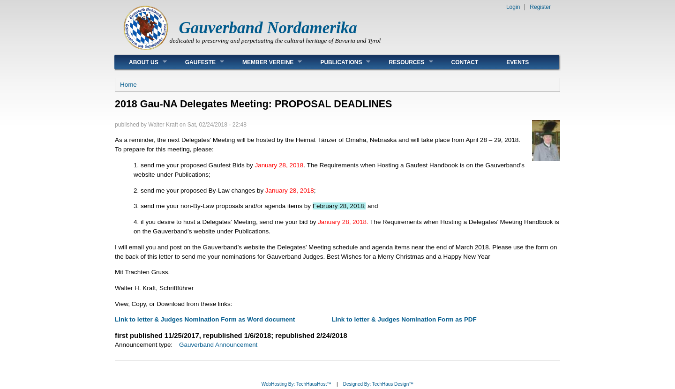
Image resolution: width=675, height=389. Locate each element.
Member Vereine (265, 62)
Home (128, 84)
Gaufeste (197, 62)
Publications (338, 62)
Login (513, 7)
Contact (465, 62)
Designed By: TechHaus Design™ (378, 384)
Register (540, 7)
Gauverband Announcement (218, 344)
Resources (404, 62)
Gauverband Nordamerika (268, 28)
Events (517, 62)
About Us (141, 62)
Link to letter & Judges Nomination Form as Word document (206, 319)
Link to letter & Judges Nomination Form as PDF (404, 319)
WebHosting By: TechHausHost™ (296, 384)
